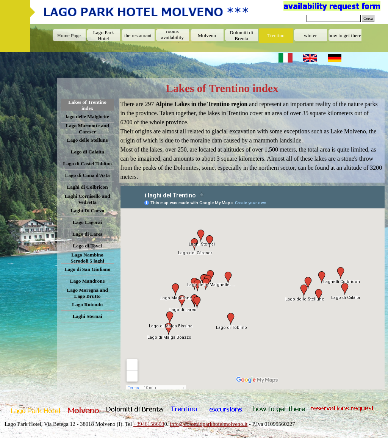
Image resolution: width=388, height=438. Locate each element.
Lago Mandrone (87, 281)
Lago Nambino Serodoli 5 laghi (87, 258)
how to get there (345, 35)
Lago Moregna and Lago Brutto (87, 293)
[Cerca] (334, 18)
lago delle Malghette (87, 116)
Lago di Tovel (87, 246)
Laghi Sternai (87, 316)
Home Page (69, 35)
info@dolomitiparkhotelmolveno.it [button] (208, 424)
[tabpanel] (252, 140)
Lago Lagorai (87, 222)
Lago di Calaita (87, 152)
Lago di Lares (87, 234)
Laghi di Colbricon (87, 187)
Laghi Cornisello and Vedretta (87, 199)
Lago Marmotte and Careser (87, 129)
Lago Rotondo (87, 304)
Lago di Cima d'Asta (87, 175)
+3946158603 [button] (148, 424)
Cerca (368, 18)
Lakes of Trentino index (87, 105)
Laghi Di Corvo (87, 210)
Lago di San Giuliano (87, 269)
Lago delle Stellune (87, 140)
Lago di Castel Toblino (87, 163)
